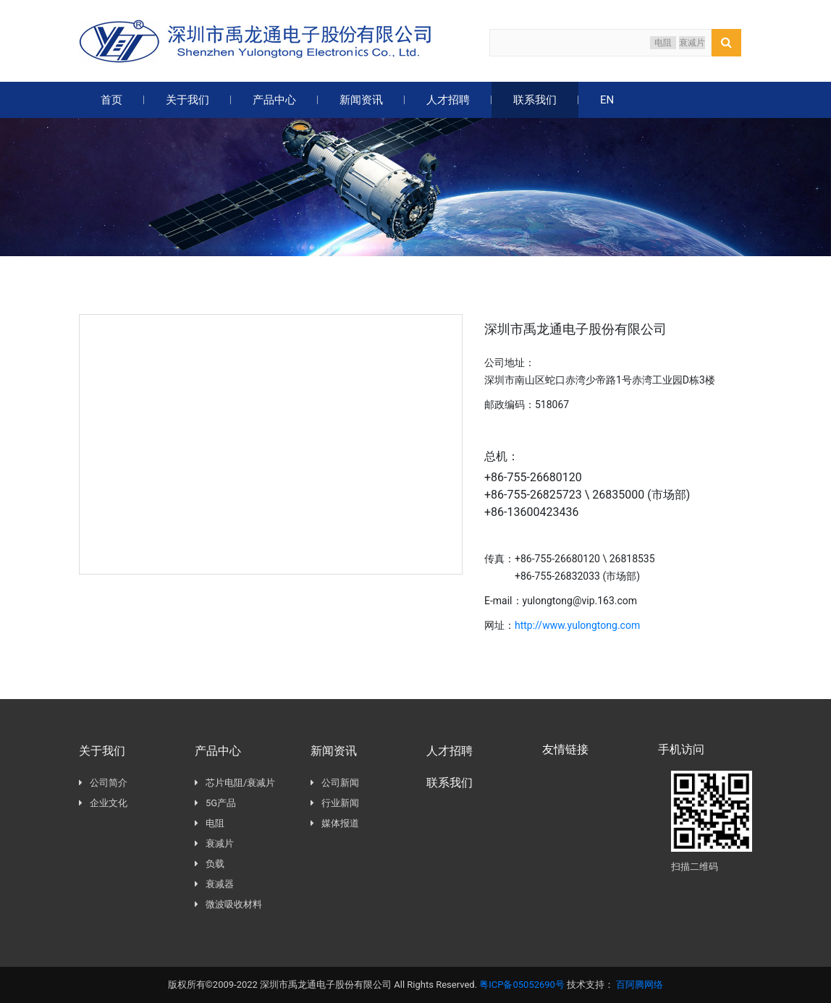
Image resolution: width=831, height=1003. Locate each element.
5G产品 (215, 804)
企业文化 (103, 803)
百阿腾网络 (639, 984)
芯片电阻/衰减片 (235, 784)
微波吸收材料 (228, 905)
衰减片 (692, 43)
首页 (111, 99)
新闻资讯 (361, 99)
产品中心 (274, 99)
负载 (209, 865)
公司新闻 (335, 783)
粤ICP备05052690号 (522, 984)
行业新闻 (335, 803)
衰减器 (214, 885)
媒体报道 (335, 823)
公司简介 (103, 783)
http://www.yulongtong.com (579, 625)
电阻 (663, 43)
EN (607, 99)
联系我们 (535, 99)
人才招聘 (448, 99)
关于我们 (187, 99)
